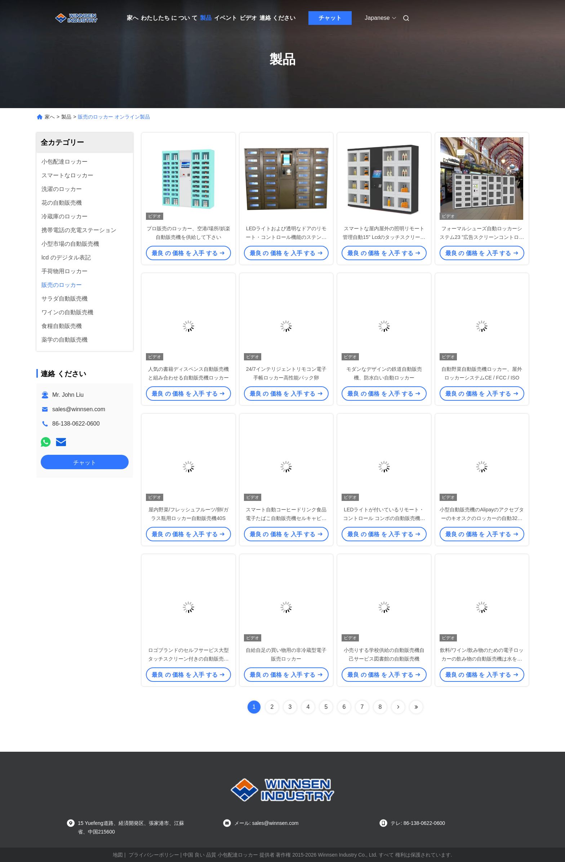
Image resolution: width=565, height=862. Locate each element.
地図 (118, 855)
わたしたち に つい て (169, 18)
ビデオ (248, 18)
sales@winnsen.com (78, 409)
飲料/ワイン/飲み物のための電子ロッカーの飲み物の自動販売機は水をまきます (482, 658)
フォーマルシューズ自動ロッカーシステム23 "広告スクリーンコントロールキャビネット (482, 237)
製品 (206, 18)
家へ (132, 18)
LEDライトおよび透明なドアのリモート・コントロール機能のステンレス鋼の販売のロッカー (286, 237)
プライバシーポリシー (154, 855)
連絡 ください (277, 18)
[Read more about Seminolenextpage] (398, 707)
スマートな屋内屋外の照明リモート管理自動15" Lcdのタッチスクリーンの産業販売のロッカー (384, 237)
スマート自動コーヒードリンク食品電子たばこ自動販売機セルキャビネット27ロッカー (286, 518)
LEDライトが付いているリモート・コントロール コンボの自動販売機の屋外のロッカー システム (384, 518)
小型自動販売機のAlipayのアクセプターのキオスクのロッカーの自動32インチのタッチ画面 (482, 518)
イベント (225, 18)
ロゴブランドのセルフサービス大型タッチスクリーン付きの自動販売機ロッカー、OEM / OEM (188, 658)
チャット (330, 18)
